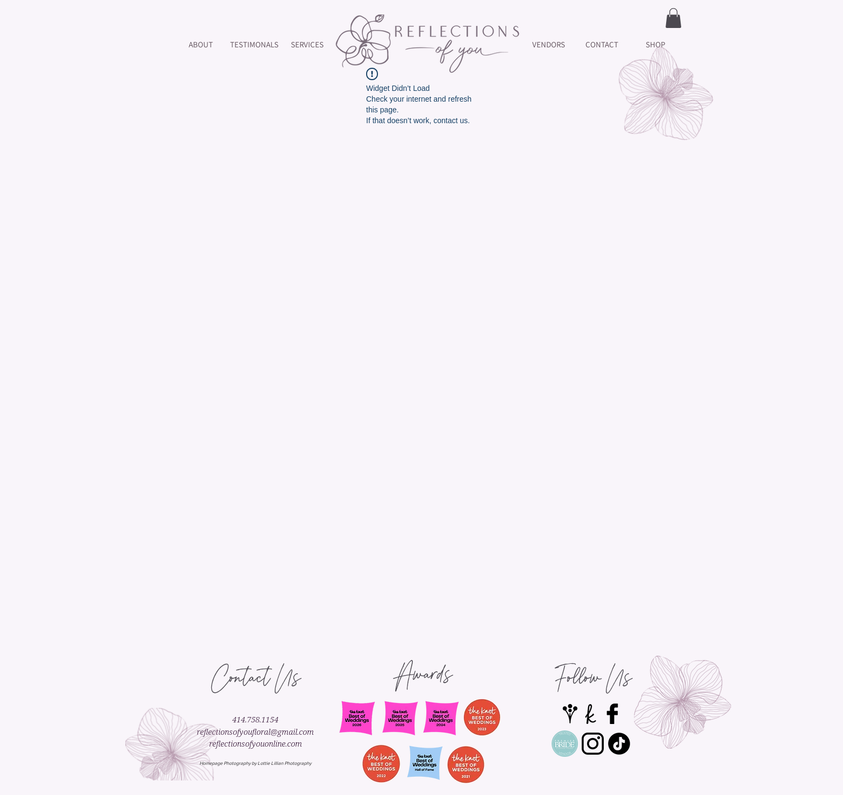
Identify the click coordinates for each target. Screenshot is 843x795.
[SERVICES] (307, 44)
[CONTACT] (601, 44)
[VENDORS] (548, 44)
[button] (673, 18)
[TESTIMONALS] (254, 44)
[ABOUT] (200, 44)
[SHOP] (655, 44)
